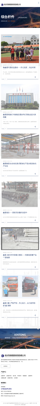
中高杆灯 (19, 375)
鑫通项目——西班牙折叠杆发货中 (15, 213)
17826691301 (6, 389)
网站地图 (23, 404)
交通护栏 (30, 375)
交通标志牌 (3, 377)
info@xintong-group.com (9, 395)
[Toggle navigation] (38, 2)
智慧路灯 (25, 375)
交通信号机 (10, 377)
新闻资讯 (13, 21)
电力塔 (14, 375)
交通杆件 (3, 375)
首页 (9, 21)
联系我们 (6, 366)
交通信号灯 (9, 375)
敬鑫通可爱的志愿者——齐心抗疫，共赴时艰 (19, 68)
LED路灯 (16, 377)
